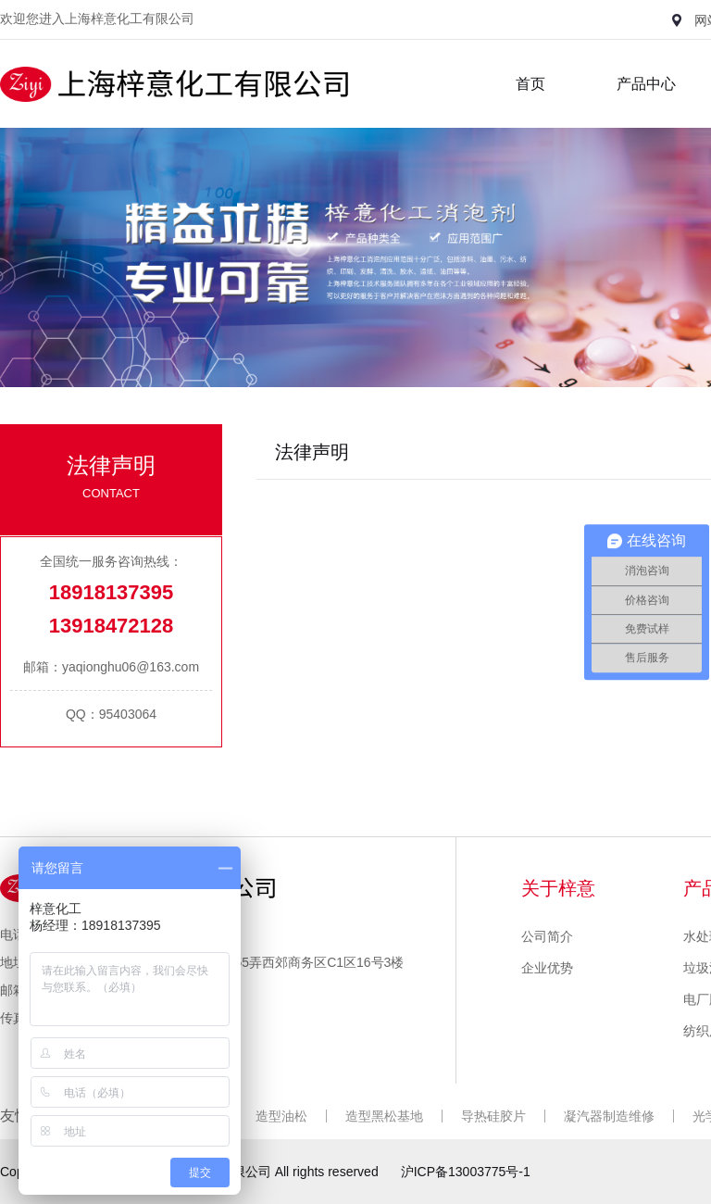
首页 (530, 84)
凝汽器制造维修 (609, 1116)
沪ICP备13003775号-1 (465, 1171)
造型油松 (281, 1116)
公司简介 (547, 936)
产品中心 (646, 84)
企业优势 (547, 967)
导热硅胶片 (493, 1116)
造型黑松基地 (384, 1116)
